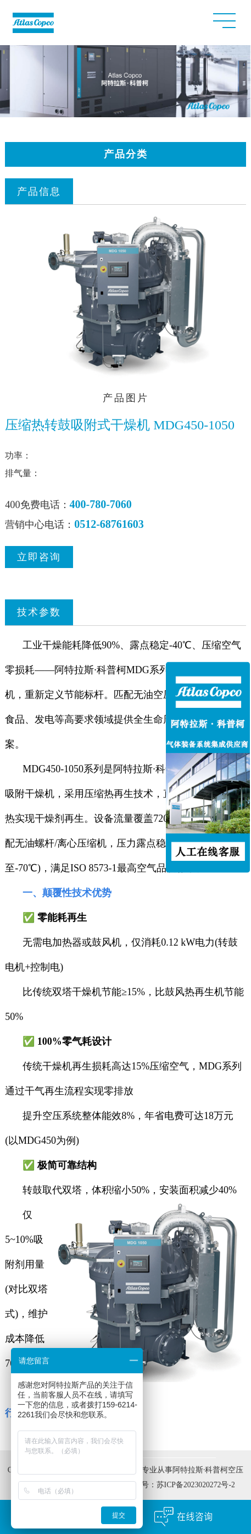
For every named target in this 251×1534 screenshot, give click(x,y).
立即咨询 (39, 558)
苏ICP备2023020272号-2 (196, 1486)
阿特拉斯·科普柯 (149, 770)
